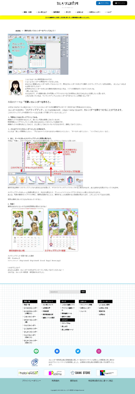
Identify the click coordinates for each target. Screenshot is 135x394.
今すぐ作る (103, 3)
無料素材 (56, 12)
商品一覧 (27, 305)
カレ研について (48, 305)
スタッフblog (66, 323)
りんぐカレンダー (30, 325)
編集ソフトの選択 (49, 318)
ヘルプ (109, 12)
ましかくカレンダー (30, 332)
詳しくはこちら (32, 91)
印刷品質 (46, 311)
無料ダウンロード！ (61, 107)
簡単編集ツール (67, 313)
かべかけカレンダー (30, 308)
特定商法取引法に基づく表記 (100, 381)
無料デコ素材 (66, 316)
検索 (83, 291)
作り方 (68, 12)
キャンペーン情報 (86, 305)
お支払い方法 (103, 308)
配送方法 (102, 311)
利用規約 (55, 381)
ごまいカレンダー (30, 316)
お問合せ (102, 314)
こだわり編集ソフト (68, 305)
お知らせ (80, 12)
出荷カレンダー (94, 12)
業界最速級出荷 (48, 314)
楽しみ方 (65, 326)
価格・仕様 (28, 12)
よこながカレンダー (30, 328)
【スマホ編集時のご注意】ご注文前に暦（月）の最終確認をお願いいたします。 (67, 17)
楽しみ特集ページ (67, 329)
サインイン (120, 3)
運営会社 (74, 381)
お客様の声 (46, 308)
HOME (18, 31)
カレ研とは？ (42, 12)
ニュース (83, 311)
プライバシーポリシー (31, 381)
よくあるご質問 (104, 305)
